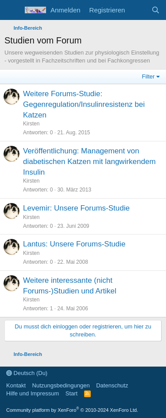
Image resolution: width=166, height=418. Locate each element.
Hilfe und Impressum (32, 393)
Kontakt (16, 385)
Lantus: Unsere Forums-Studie (74, 244)
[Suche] (155, 10)
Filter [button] (148, 76)
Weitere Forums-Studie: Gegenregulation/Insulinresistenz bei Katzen (84, 104)
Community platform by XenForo (72, 410)
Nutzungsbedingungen (61, 385)
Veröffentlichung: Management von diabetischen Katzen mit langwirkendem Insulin (89, 161)
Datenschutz (112, 385)
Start (71, 393)
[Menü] (12, 10)
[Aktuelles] (138, 10)
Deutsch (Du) (26, 373)
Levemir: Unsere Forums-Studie (76, 208)
